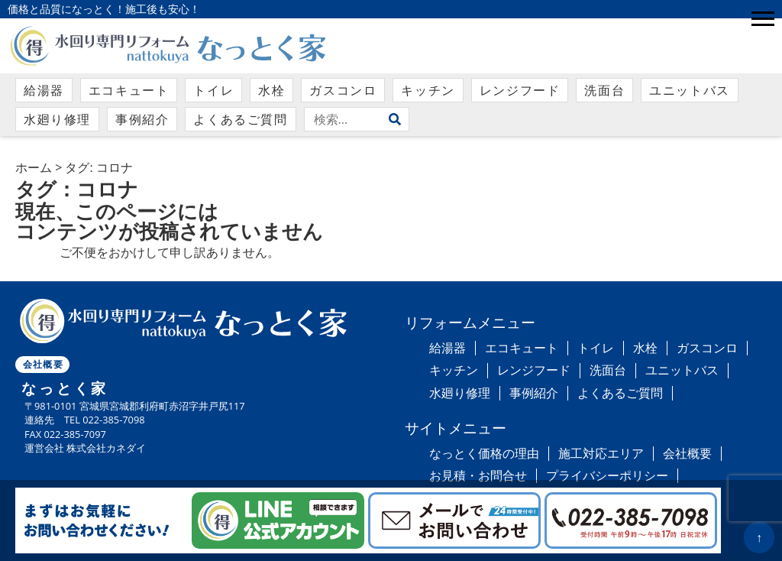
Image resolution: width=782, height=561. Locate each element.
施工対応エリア (601, 453)
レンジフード (520, 90)
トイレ (213, 90)
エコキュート (129, 90)
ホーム (33, 167)
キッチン (427, 90)
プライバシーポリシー (607, 475)
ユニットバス (689, 90)
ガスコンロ (342, 90)
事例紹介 (142, 119)
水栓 (271, 90)
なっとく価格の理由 (484, 453)
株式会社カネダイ (106, 448)
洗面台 (604, 90)
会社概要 (43, 364)
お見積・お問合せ (478, 475)
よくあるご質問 (240, 119)
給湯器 (44, 90)
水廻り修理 (57, 119)
